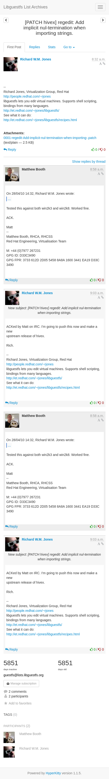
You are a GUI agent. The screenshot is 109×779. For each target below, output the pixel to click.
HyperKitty (53, 773)
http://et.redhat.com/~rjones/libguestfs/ (31, 110)
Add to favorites (17, 703)
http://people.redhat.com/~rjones (27, 96)
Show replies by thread (88, 161)
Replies (34, 47)
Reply (10, 149)
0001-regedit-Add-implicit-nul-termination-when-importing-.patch (50, 138)
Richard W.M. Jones (35, 59)
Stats (52, 47)
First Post (14, 47)
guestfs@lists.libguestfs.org (24, 675)
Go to (69, 47)
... (9, 199)
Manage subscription (21, 683)
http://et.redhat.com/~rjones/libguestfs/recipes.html (40, 120)
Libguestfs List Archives (26, 7)
